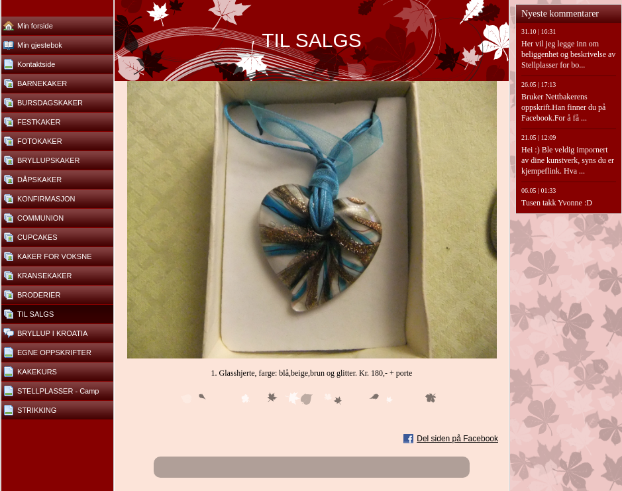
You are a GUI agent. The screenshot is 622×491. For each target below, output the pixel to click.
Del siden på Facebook (457, 438)
